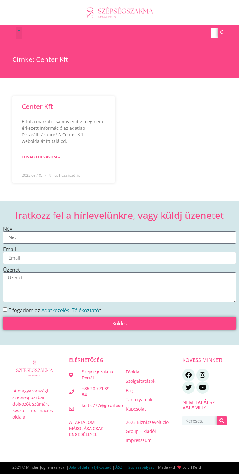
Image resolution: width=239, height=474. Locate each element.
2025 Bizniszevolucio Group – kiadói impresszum (147, 431)
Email (9, 249)
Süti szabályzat (141, 467)
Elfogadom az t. (55, 310)
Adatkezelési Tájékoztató (70, 310)
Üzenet (11, 269)
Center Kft (37, 106)
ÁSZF (119, 467)
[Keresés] (223, 33)
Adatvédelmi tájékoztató (90, 467)
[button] (19, 33)
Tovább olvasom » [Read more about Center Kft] (41, 157)
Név (7, 228)
